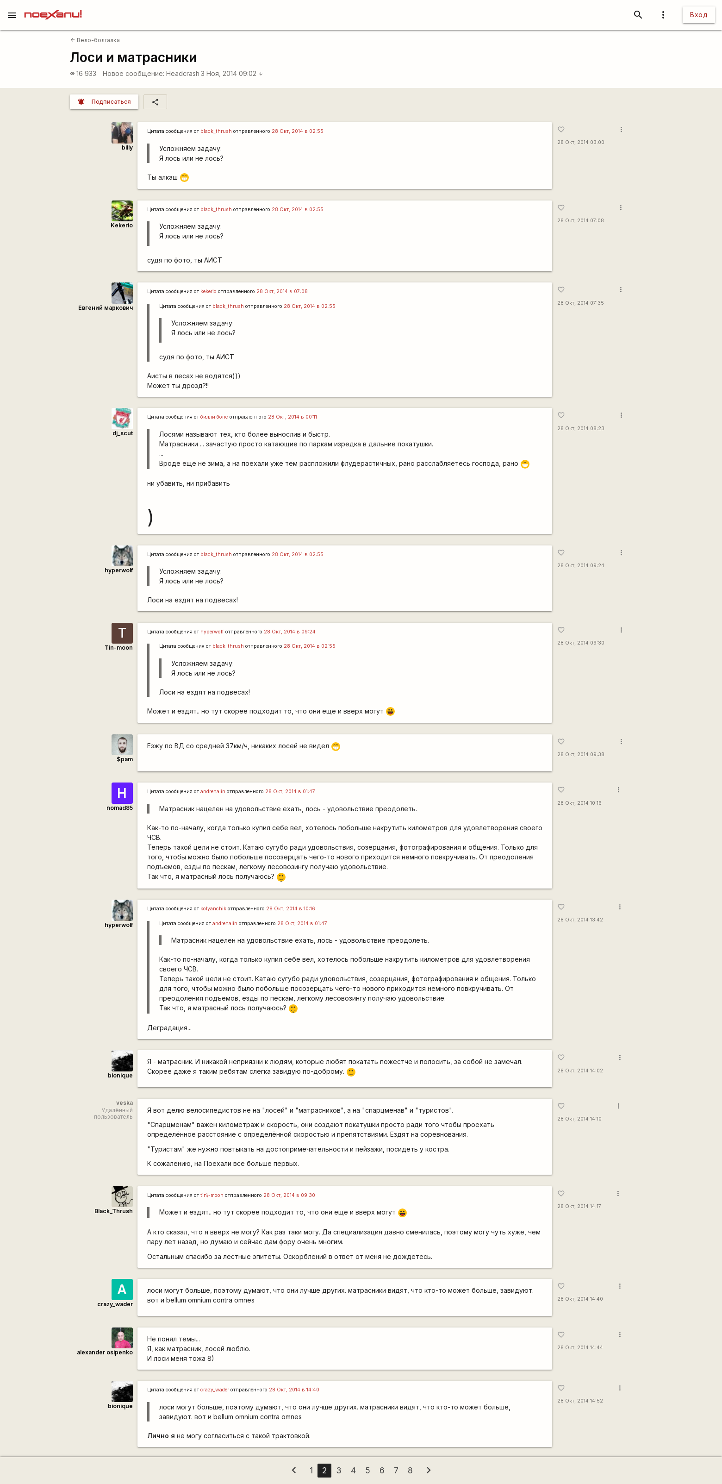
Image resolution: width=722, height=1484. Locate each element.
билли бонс (214, 417)
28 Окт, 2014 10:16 (579, 803)
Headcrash (182, 73)
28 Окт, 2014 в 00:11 (292, 417)
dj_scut (122, 433)
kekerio (208, 291)
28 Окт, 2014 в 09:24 (290, 632)
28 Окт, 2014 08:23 (580, 429)
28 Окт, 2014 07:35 (580, 303)
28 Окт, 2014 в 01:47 (290, 792)
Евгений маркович (105, 307)
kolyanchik (213, 909)
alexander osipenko (105, 1352)
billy (127, 147)
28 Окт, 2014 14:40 (580, 1299)
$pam (125, 759)
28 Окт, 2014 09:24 (580, 566)
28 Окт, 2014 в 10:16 (290, 909)
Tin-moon (119, 647)
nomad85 (119, 807)
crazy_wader (115, 1304)
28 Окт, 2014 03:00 (580, 142)
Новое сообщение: (133, 73)
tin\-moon (212, 1195)
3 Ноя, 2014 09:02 (232, 73)
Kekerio (122, 225)
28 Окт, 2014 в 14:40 (294, 1390)
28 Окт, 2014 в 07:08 (282, 291)
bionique (120, 1075)
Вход (699, 15)
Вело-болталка (95, 40)
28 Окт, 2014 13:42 (580, 920)
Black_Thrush (113, 1211)
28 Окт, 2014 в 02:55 (298, 131)
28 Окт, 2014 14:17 (579, 1206)
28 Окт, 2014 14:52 (580, 1401)
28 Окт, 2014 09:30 (580, 643)
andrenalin (212, 792)
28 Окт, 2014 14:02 (580, 1071)
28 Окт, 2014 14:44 (580, 1348)
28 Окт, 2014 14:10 (579, 1119)
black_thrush (216, 131)
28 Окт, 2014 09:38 (580, 754)
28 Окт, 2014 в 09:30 (289, 1195)
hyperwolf (119, 570)
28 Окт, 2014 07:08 (580, 221)
